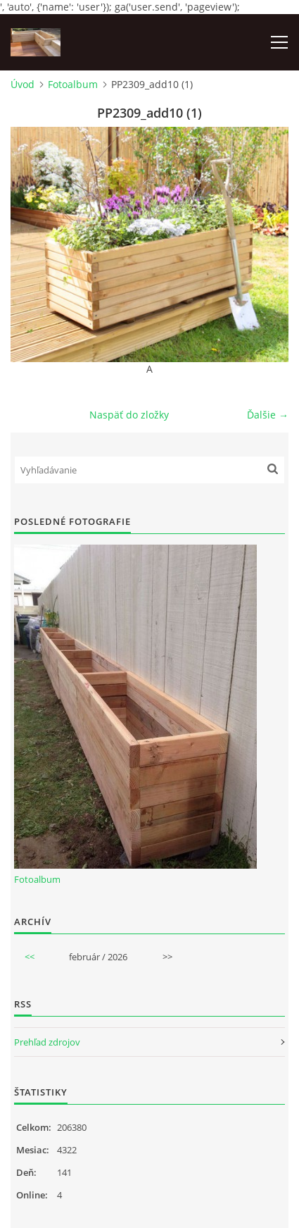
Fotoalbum (73, 84)
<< (29, 956)
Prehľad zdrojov (47, 1042)
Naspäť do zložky (129, 414)
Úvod (22, 84)
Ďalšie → (267, 414)
